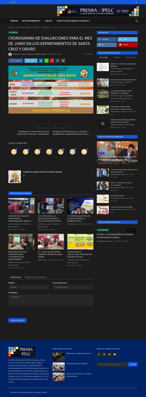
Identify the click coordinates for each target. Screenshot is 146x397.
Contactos (13, 2)
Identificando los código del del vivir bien (78, 353)
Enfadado (61, 158)
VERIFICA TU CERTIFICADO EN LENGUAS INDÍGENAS (123, 65)
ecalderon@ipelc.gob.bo (104, 241)
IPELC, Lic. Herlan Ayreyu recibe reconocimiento (121, 184)
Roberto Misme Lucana (118, 111)
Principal (14, 21)
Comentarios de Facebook (35, 277)
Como (14, 158)
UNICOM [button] (49, 21)
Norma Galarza (71, 224)
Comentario (12, 293)
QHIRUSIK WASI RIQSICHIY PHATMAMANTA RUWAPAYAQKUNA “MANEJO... (20, 218)
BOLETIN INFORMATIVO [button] (31, 21)
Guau (84, 158)
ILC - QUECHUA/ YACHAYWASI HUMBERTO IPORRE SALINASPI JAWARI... (50, 254)
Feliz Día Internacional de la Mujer (122, 207)
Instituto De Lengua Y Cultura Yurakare (122, 124)
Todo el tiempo (130, 57)
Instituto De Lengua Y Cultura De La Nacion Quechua (27, 54)
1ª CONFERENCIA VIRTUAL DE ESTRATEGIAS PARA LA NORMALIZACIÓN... (78, 218)
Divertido (49, 158)
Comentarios (15, 277)
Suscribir (133, 364)
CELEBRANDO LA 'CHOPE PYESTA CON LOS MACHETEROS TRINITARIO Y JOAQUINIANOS (33, 133)
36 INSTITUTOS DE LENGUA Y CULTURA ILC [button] (74, 21)
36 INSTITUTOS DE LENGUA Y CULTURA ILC (27, 27)
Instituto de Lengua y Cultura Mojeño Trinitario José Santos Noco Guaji (122, 97)
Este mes (117, 57)
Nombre (11, 283)
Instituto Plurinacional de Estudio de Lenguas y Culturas (122, 70)
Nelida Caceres (42, 260)
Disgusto (26, 158)
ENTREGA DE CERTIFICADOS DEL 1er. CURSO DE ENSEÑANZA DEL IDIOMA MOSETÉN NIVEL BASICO (71, 133)
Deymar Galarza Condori (105, 163)
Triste (72, 158)
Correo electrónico (60, 283)
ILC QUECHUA (45, 27)
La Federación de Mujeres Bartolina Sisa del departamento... (124, 171)
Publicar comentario (17, 320)
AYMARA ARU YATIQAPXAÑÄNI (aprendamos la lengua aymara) (121, 108)
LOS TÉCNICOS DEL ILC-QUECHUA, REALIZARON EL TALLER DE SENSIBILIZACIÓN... (50, 218)
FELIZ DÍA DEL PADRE (117, 196)
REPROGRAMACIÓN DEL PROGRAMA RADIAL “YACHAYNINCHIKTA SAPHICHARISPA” (17, 255)
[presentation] (25, 312)
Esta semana (103, 57)
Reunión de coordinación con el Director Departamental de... (78, 375)
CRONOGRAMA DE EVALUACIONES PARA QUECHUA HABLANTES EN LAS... (79, 254)
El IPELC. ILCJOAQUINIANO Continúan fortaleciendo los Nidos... (115, 236)
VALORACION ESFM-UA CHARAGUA (76, 364)
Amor (37, 158)
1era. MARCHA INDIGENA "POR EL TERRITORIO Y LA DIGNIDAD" (121, 92)
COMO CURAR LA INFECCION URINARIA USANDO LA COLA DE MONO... (123, 121)
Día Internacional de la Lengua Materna (123, 80)
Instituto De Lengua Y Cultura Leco (121, 82)
